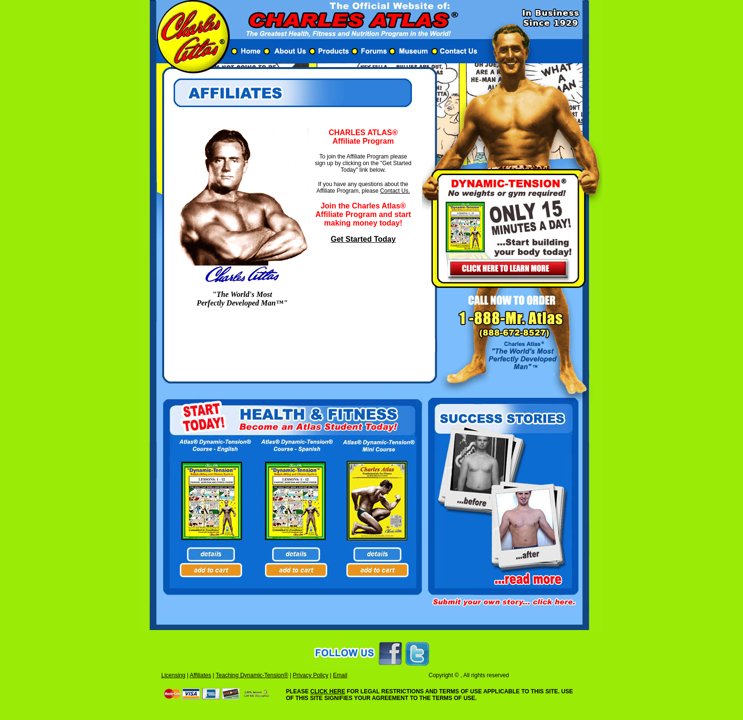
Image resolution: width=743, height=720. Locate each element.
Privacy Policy (311, 675)
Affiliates (200, 675)
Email (340, 675)
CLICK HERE (327, 691)
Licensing (173, 675)
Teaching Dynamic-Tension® (252, 675)
